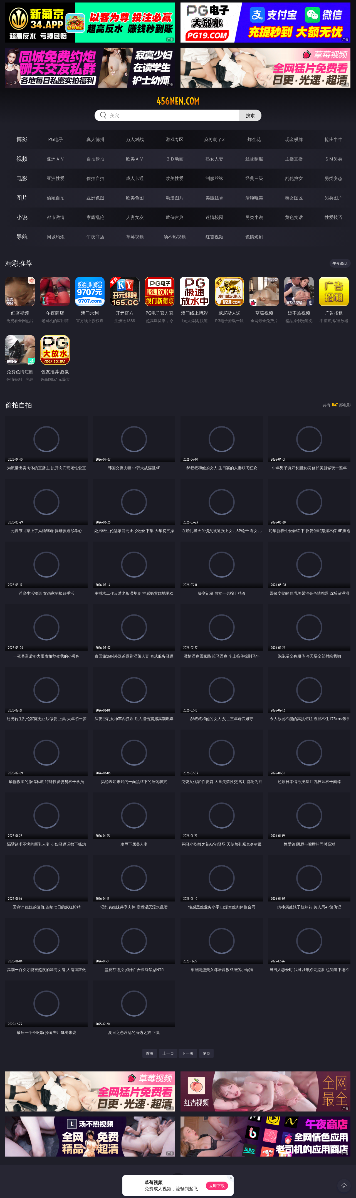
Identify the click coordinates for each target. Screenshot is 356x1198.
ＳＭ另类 (333, 159)
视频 (22, 158)
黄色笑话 (294, 217)
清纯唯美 (254, 198)
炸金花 (254, 139)
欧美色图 (135, 198)
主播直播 (294, 159)
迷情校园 (214, 217)
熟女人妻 (214, 159)
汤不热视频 (175, 237)
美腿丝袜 (214, 198)
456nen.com (177, 101)
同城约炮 (56, 237)
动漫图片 (175, 198)
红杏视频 (214, 237)
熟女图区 (294, 198)
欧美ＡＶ (135, 159)
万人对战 (135, 139)
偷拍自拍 (95, 178)
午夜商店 (95, 237)
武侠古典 (175, 217)
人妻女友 (135, 217)
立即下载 (217, 1185)
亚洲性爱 (56, 178)
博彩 (22, 139)
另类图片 (333, 198)
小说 (22, 217)
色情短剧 (254, 237)
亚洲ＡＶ (56, 159)
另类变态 (333, 178)
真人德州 (95, 139)
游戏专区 (175, 139)
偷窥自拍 (56, 198)
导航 (22, 236)
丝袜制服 (254, 159)
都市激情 (56, 217)
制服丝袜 (214, 178)
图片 (22, 197)
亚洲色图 (95, 198)
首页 (150, 1053)
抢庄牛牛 (333, 139)
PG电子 (55, 139)
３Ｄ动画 (175, 159)
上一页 (168, 1053)
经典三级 (254, 178)
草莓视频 (135, 237)
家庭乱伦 (95, 217)
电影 (22, 178)
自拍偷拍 (95, 159)
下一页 (188, 1053)
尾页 (206, 1053)
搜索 (250, 115)
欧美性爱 (175, 178)
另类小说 (254, 217)
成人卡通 (135, 178)
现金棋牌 (294, 139)
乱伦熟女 (294, 178)
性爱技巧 (333, 217)
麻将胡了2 (214, 139)
